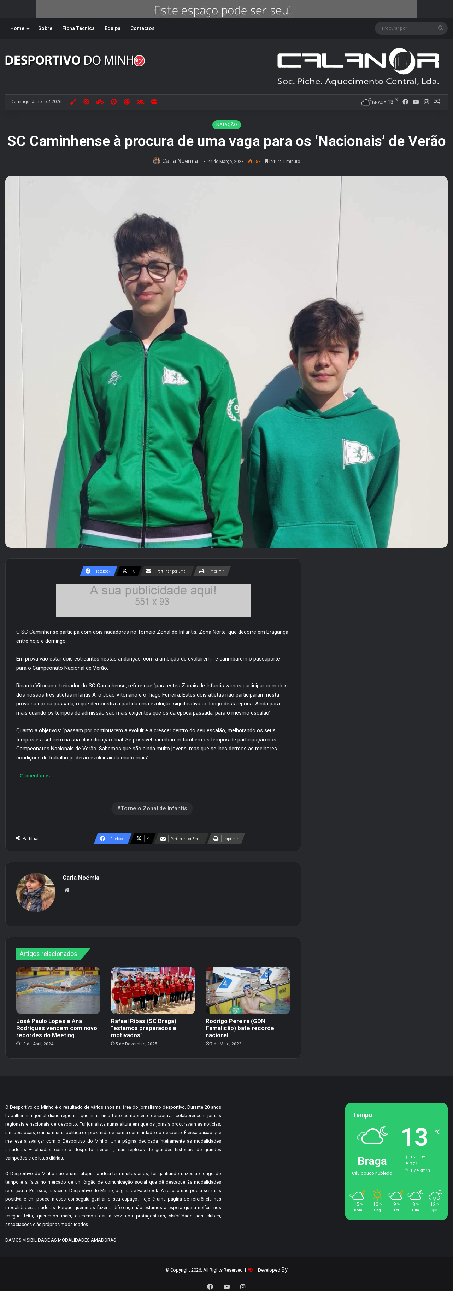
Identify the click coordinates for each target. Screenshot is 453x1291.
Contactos (142, 28)
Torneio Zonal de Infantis (154, 808)
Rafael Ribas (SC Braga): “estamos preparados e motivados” (144, 1024)
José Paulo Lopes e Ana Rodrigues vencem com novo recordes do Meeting (56, 1024)
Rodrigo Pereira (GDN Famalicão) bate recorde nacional (240, 1024)
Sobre (45, 28)
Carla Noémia (181, 160)
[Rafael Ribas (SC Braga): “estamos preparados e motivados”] (153, 987)
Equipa (112, 28)
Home (17, 28)
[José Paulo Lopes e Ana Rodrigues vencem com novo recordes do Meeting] (58, 987)
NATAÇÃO (226, 124)
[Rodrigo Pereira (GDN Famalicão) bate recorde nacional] (248, 987)
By (284, 1266)
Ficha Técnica (78, 28)
